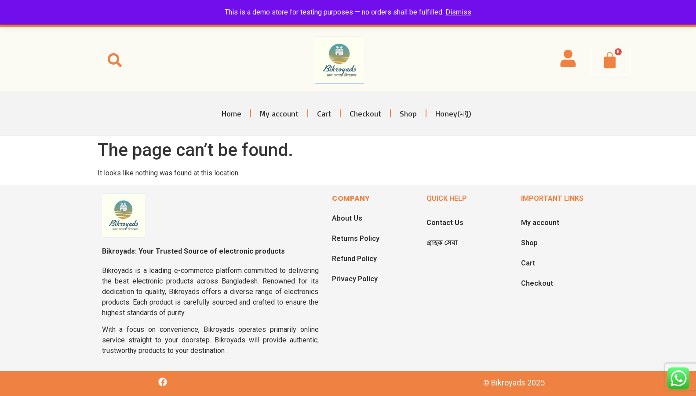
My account (279, 113)
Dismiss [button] (458, 12)
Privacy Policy (355, 279)
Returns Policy (355, 238)
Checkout (365, 113)
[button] (115, 60)
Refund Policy (354, 258)
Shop (408, 113)
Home (231, 113)
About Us (347, 218)
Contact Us (444, 222)
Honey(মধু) (453, 113)
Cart (324, 113)
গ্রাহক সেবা (442, 243)
